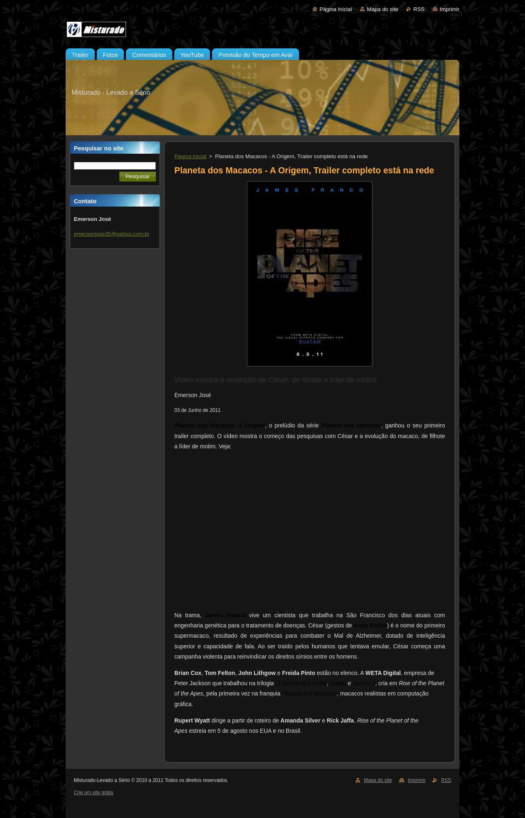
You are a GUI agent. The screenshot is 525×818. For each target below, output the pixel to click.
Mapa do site (382, 9)
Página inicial (190, 156)
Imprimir (449, 9)
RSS (419, 9)
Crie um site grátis (93, 792)
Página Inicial (336, 9)
